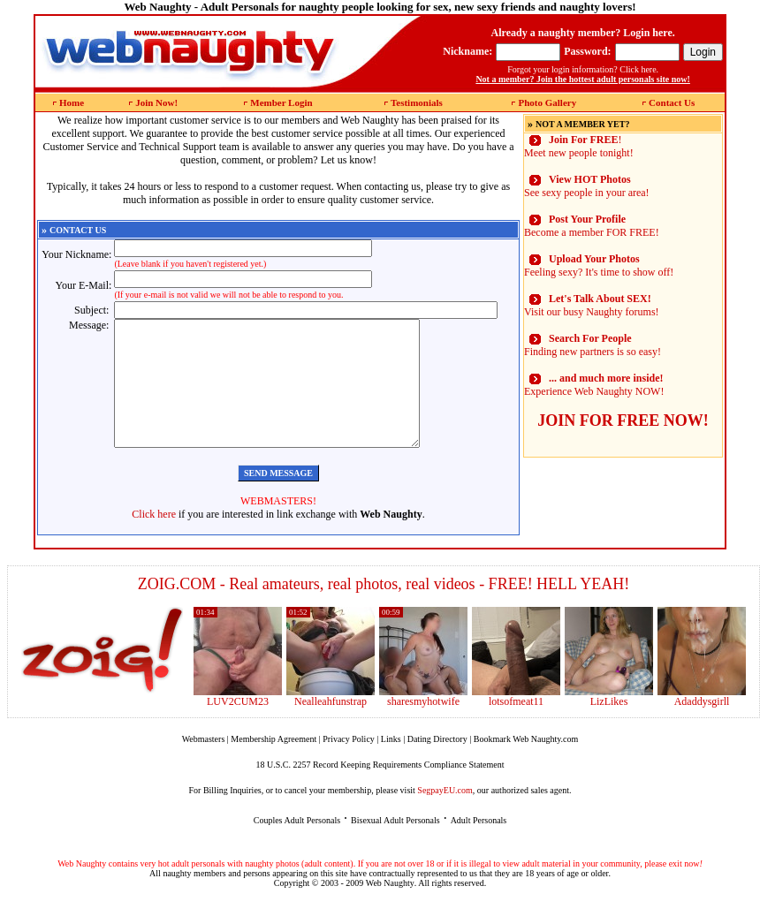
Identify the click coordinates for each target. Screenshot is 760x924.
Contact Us (672, 102)
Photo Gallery (547, 102)
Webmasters (203, 765)
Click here (154, 540)
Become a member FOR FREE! (591, 226)
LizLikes (609, 728)
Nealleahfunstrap (330, 728)
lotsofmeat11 (516, 728)
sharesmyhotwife (423, 728)
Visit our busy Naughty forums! (591, 305)
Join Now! (156, 102)
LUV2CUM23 (238, 728)
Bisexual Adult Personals (395, 847)
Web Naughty (390, 909)
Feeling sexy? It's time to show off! (598, 265)
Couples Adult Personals (297, 847)
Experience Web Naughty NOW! (594, 385)
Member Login (281, 102)
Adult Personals (479, 847)
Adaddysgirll (702, 728)
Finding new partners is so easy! (592, 345)
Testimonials (417, 102)
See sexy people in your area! (587, 186)
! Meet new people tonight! (579, 146)
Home (71, 102)
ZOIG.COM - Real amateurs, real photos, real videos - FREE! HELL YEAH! (384, 610)
